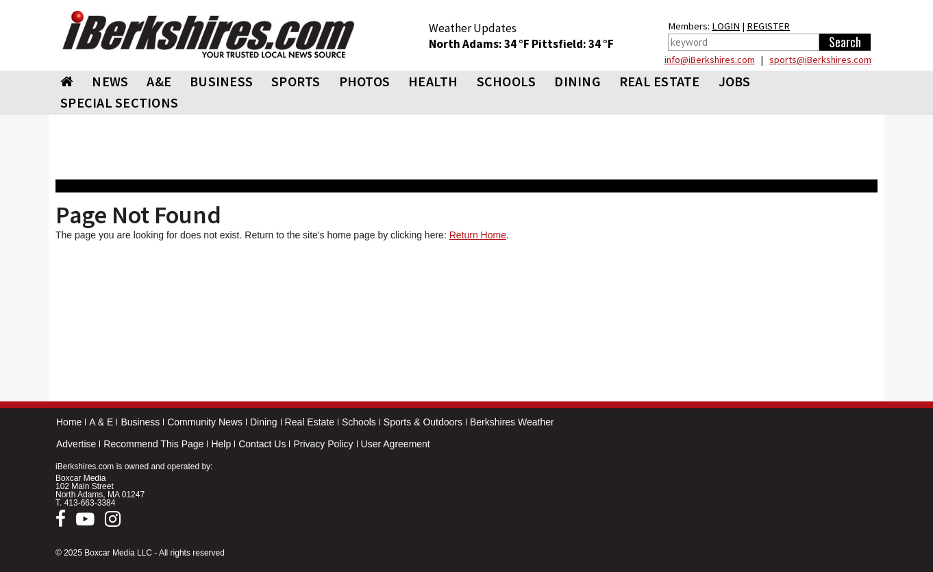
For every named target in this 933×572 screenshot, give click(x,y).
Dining (263, 421)
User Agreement (395, 443)
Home (69, 421)
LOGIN (726, 26)
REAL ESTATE (659, 81)
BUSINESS (221, 81)
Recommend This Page (153, 443)
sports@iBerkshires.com (820, 59)
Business (140, 421)
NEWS (110, 81)
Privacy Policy (323, 443)
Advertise (76, 443)
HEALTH (433, 81)
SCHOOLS (506, 81)
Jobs (735, 81)
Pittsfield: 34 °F (573, 43)
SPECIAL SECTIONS (119, 102)
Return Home (477, 234)
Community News (204, 421)
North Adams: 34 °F (480, 43)
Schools (359, 421)
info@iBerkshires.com (709, 59)
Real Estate (309, 421)
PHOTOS (364, 81)
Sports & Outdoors (423, 421)
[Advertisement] (466, 324)
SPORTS (296, 81)
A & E (101, 421)
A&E (159, 81)
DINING (577, 81)
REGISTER (768, 26)
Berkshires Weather (512, 421)
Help (221, 443)
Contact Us (262, 443)
